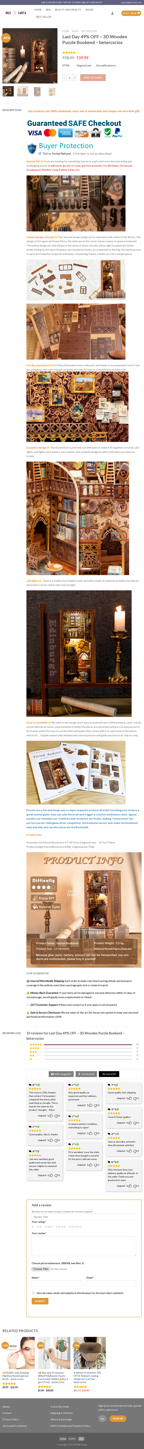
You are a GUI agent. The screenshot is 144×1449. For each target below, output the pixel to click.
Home (38, 9)
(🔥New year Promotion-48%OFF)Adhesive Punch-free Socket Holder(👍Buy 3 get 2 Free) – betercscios (53, 1377)
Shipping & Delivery (62, 1412)
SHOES (89, 9)
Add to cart (93, 77)
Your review (39, 1233)
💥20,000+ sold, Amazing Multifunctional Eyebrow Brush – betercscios (15, 1375)
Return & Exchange (61, 1419)
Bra (48, 9)
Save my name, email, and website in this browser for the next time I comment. (80, 1293)
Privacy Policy (10, 1419)
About (6, 1406)
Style (66, 65)
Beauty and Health (68, 9)
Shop (75, 31)
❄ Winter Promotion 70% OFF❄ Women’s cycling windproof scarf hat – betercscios (87, 1377)
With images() (62, 1074)
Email (90, 1277)
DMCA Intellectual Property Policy (70, 1425)
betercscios (89, 31)
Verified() (87, 1074)
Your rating (39, 1221)
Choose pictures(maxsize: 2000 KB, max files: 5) (58, 1263)
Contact (7, 1412)
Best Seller (43, 16)
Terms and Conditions (14, 1425)
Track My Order (60, 1406)
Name (35, 1277)
